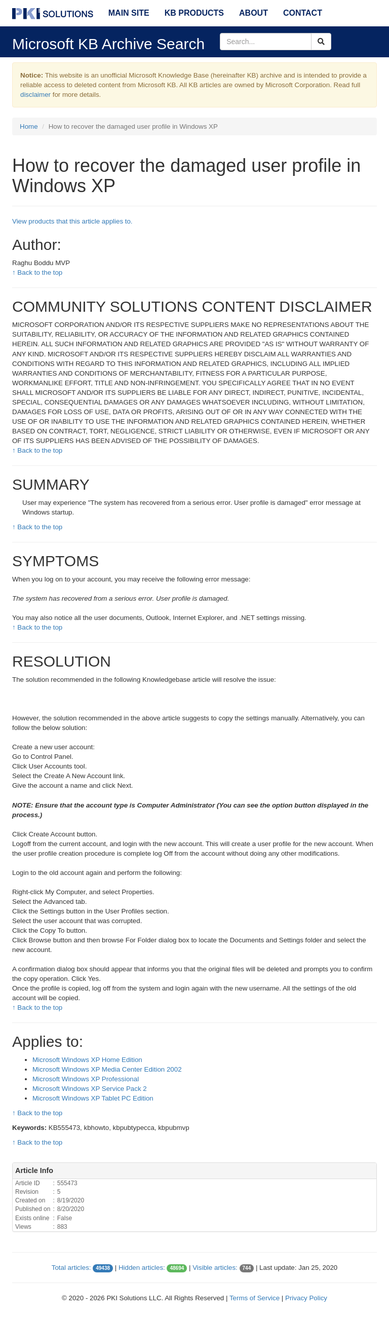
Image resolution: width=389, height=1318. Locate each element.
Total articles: (71, 1267)
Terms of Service (254, 1298)
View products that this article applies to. (72, 221)
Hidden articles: (142, 1267)
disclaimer (35, 94)
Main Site (128, 13)
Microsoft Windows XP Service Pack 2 (89, 1088)
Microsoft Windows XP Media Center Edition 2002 (107, 1069)
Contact (302, 13)
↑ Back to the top (37, 272)
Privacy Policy (306, 1298)
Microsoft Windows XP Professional (85, 1079)
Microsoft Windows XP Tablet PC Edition (92, 1098)
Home (29, 126)
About (253, 13)
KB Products (194, 13)
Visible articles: (215, 1267)
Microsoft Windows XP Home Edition (87, 1060)
